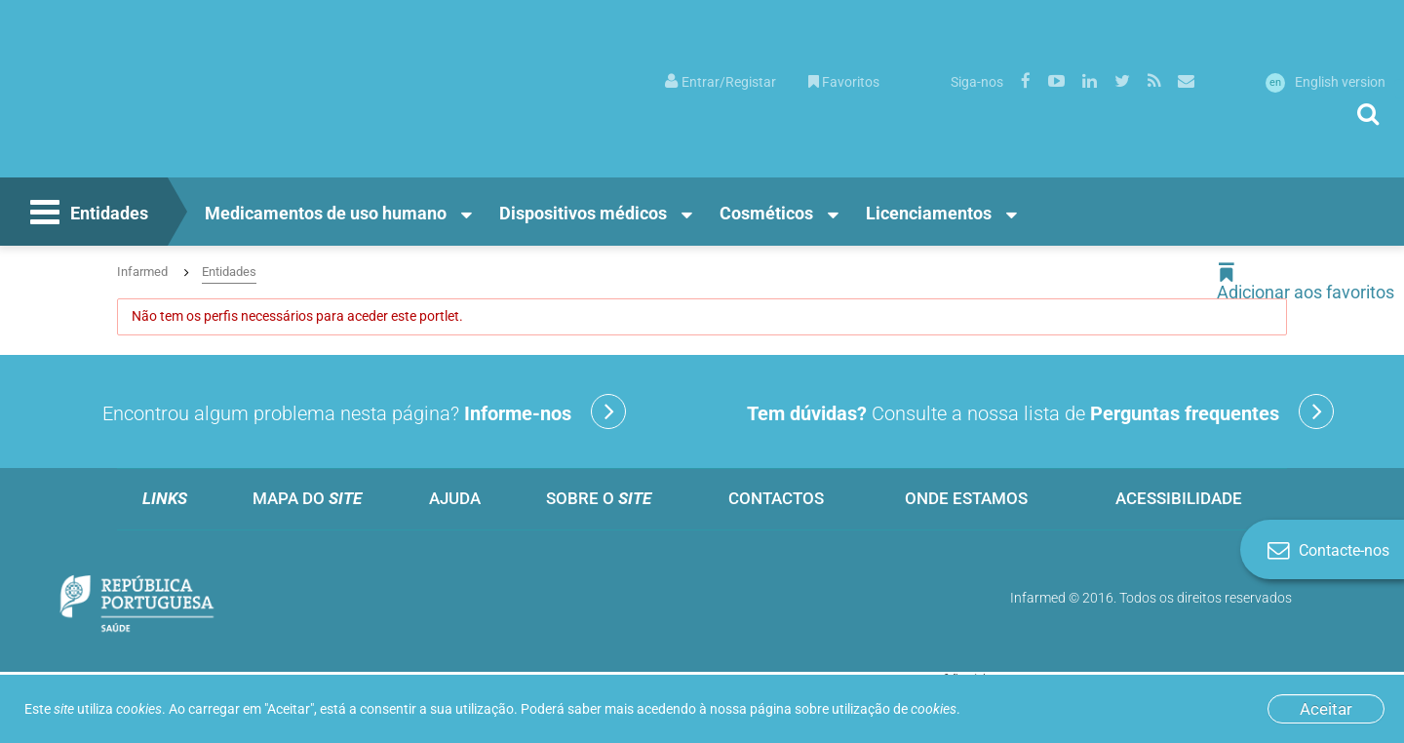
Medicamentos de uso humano (326, 213)
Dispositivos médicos (583, 213)
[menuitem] (720, 80)
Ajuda (455, 498)
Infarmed (142, 271)
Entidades (86, 214)
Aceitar (1326, 709)
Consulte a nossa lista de (1040, 411)
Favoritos (843, 82)
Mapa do (307, 498)
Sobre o (598, 498)
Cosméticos (766, 213)
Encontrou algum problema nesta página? (364, 411)
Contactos (776, 498)
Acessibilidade (1178, 498)
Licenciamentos (929, 213)
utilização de (894, 709)
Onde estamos (966, 498)
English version (1325, 82)
